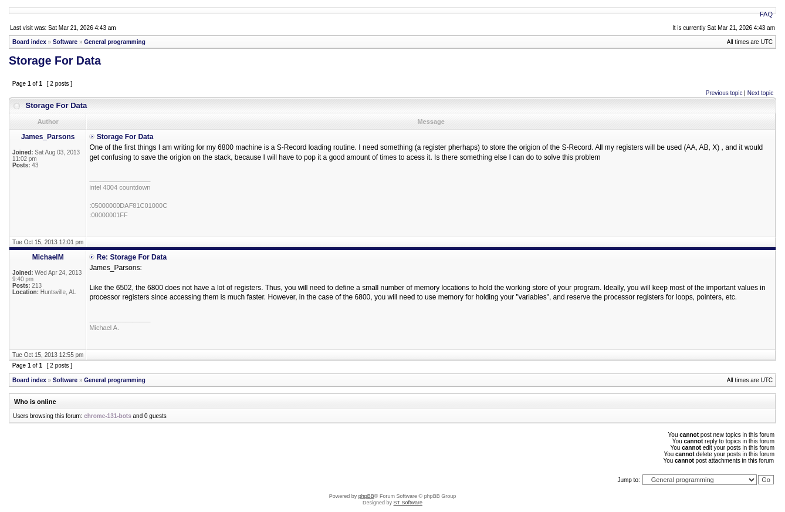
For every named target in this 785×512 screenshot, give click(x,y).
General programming (114, 42)
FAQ (766, 14)
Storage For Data (55, 60)
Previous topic (724, 93)
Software (65, 42)
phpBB (366, 496)
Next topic (760, 93)
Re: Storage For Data (132, 257)
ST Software (408, 503)
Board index (29, 42)
